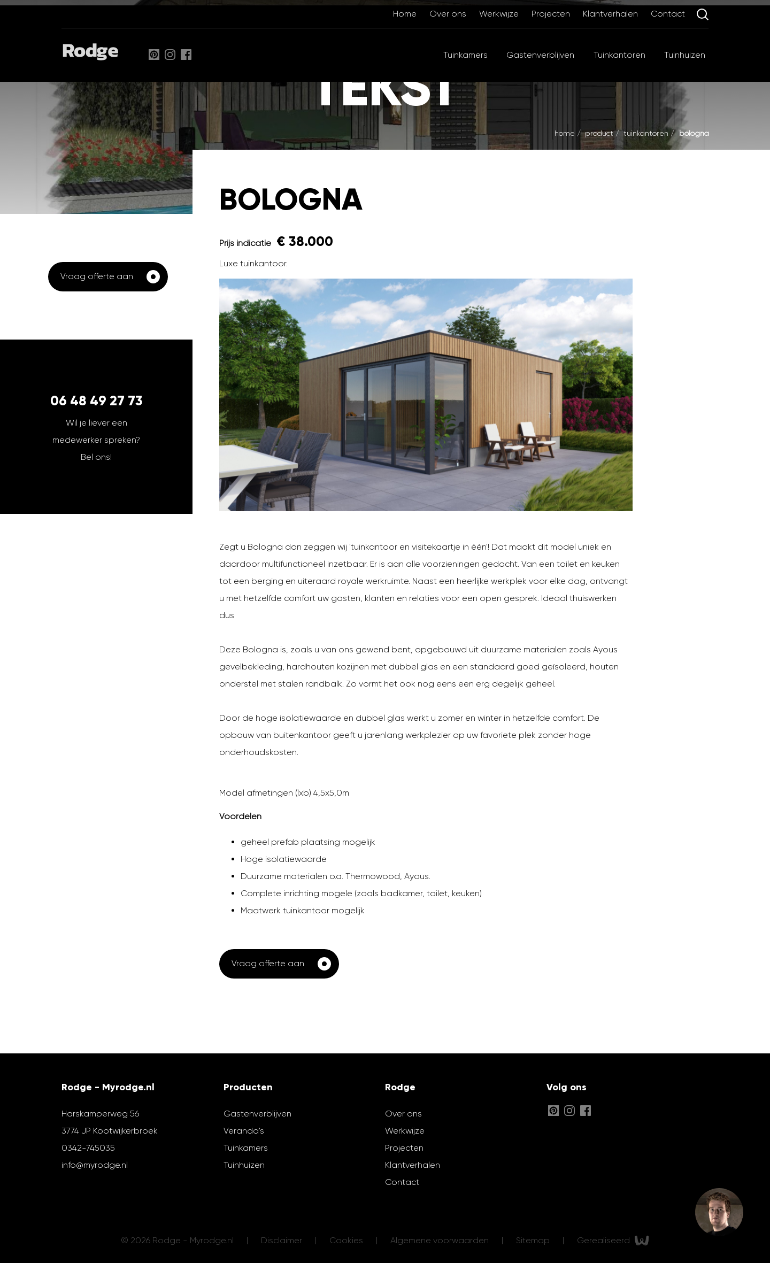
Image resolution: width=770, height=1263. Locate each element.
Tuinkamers (465, 55)
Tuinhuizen (684, 55)
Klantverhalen (611, 14)
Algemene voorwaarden (440, 1240)
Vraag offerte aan (96, 276)
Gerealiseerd (613, 1240)
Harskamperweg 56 (100, 1113)
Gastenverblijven (540, 55)
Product (600, 133)
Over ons (448, 14)
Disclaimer (282, 1240)
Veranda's (244, 1131)
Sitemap (534, 1240)
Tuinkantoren (619, 55)
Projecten (552, 14)
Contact (669, 14)
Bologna (694, 133)
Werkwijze (500, 14)
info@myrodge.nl (94, 1165)
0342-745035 (88, 1148)
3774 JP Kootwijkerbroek (109, 1131)
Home (406, 14)
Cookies (347, 1240)
